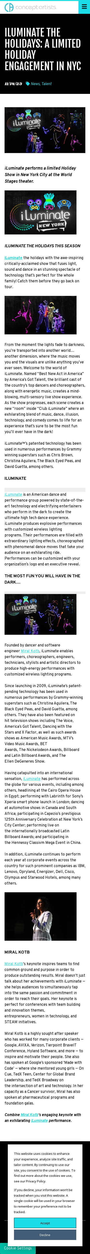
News (35, 84)
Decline (45, 1234)
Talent (46, 84)
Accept (45, 1223)
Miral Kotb (30, 651)
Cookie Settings (18, 1248)
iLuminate (13, 494)
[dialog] (45, 1195)
